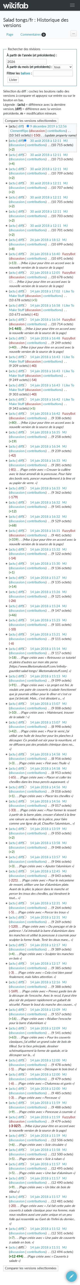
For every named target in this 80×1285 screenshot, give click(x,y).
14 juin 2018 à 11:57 (45, 1164)
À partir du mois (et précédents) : (29, 67)
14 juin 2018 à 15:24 (45, 606)
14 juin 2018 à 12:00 (45, 1060)
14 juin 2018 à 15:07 (45, 703)
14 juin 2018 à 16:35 (45, 432)
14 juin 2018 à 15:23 (45, 620)
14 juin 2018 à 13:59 (45, 829)
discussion (37, 131)
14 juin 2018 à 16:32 (45, 502)
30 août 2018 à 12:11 (45, 140)
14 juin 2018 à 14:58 (45, 754)
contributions (56, 131)
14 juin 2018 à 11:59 (45, 1103)
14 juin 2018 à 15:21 (45, 634)
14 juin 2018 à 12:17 (45, 945)
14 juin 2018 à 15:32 (45, 549)
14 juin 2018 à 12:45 (45, 871)
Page (9, 34)
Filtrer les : (19, 73)
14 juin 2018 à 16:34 (45, 446)
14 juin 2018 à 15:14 (45, 649)
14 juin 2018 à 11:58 (45, 1150)
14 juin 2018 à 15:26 (45, 592)
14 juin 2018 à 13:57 (45, 857)
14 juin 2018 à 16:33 (45, 460)
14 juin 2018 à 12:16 (45, 982)
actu (13, 140)
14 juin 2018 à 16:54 (45, 319)
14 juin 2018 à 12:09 (45, 1009)
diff (20, 126)
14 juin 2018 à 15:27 (45, 578)
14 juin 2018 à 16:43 (45, 357)
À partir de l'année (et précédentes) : (32, 55)
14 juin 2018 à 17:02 (45, 291)
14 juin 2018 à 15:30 (45, 563)
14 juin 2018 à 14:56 (45, 787)
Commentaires (30, 34)
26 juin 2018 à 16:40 (45, 254)
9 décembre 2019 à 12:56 (48, 126)
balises (25, 73)
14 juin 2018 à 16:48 (45, 338)
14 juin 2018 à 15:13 (45, 676)
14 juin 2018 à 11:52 (45, 1229)
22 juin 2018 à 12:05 (45, 272)
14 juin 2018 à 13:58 (45, 843)
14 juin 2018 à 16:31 (45, 531)
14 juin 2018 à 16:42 (45, 399)
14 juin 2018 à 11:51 (45, 1247)
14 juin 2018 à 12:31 (45, 903)
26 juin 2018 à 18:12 (45, 240)
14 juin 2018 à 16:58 (45, 305)
